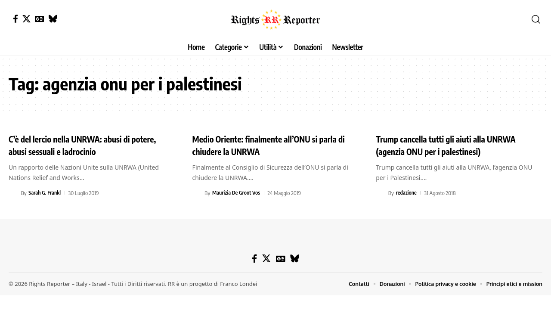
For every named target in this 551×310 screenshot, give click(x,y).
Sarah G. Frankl (45, 192)
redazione (407, 192)
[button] (536, 19)
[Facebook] (15, 19)
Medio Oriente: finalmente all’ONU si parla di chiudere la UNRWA (274, 145)
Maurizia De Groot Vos (237, 192)
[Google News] (39, 19)
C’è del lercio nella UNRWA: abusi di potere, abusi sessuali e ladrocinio (78, 145)
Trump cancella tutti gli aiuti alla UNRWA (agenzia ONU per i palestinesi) (456, 145)
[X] (26, 19)
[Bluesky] (52, 19)
